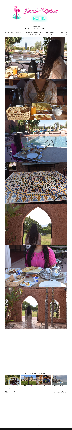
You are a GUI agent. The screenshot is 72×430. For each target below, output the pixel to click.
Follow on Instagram (36, 425)
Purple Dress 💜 (28, 385)
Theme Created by (62, 428)
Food (39, 26)
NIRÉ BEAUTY (10, 392)
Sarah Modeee (10, 428)
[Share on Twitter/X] (10, 388)
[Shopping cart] (64, 1)
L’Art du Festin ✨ (43, 385)
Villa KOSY (18, 32)
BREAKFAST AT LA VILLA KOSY (36, 28)
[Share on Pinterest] (12, 388)
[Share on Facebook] (9, 388)
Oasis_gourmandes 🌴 (12, 385)
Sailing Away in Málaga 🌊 (58, 385)
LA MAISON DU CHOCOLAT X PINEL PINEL (59, 392)
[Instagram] (62, 1)
